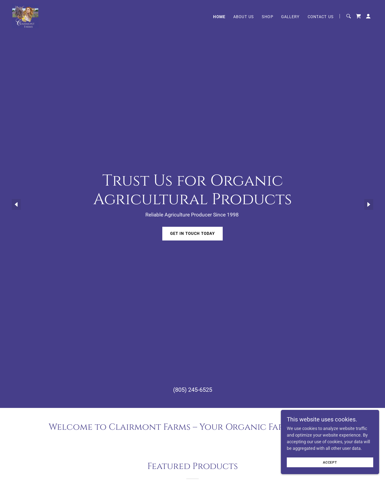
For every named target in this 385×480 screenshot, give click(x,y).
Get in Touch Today (192, 233)
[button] (368, 16)
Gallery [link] (290, 16)
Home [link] (219, 16)
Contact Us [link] (321, 16)
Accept (330, 462)
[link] (25, 15)
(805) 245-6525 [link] (192, 389)
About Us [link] (243, 16)
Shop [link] (267, 16)
